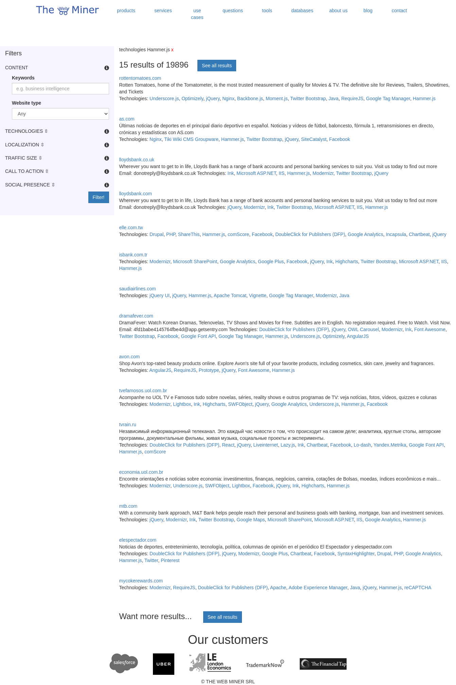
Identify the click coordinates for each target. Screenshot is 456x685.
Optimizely (192, 98)
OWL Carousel (363, 329)
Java (334, 98)
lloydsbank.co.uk (137, 159)
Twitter (151, 560)
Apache (278, 587)
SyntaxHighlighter (355, 553)
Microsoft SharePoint (195, 261)
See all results (217, 65)
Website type (26, 103)
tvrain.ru (128, 424)
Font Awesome (429, 329)
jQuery (213, 98)
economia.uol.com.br (141, 472)
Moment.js (277, 98)
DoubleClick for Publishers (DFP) (310, 234)
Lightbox (182, 404)
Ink (231, 173)
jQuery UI (160, 295)
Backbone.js (250, 98)
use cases (197, 14)
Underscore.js (164, 98)
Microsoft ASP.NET (256, 173)
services (163, 10)
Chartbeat (419, 234)
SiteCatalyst (314, 139)
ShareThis (189, 234)
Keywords (23, 77)
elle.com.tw (131, 227)
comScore (238, 234)
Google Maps (250, 519)
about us (338, 10)
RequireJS (352, 98)
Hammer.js (424, 98)
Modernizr (323, 173)
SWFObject (240, 404)
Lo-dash (362, 445)
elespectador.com (138, 540)
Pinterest (170, 560)
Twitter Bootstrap (308, 98)
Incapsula (396, 234)
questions (233, 10)
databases (302, 10)
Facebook (339, 139)
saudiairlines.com (137, 288)
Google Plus (271, 261)
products (126, 10)
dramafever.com (136, 316)
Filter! (99, 197)
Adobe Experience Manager (317, 587)
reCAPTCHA (417, 587)
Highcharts (346, 261)
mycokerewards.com (141, 580)
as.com (127, 119)
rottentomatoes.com (140, 78)
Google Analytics (365, 234)
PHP (170, 234)
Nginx (228, 98)
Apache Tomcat (230, 295)
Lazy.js (288, 445)
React (228, 445)
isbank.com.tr (133, 254)
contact (399, 10)
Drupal (156, 234)
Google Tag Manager (388, 98)
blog (368, 10)
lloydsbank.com (135, 193)
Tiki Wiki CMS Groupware (191, 139)
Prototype (209, 370)
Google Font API (198, 336)
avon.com (129, 356)
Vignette (257, 295)
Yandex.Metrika (389, 445)
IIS (281, 173)
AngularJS (358, 336)
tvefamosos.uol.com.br (143, 390)
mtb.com (128, 506)
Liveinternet (265, 445)
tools (267, 10)
